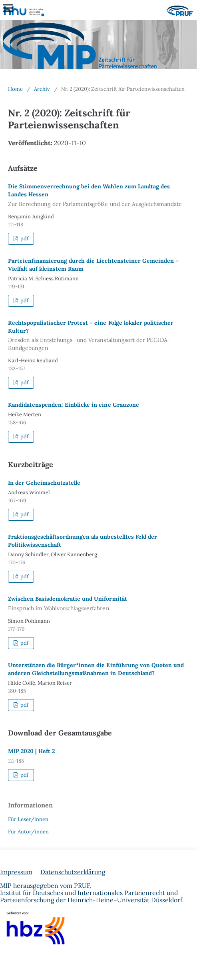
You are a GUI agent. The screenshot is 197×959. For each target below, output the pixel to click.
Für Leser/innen (28, 819)
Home (15, 89)
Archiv (42, 89)
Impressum (16, 872)
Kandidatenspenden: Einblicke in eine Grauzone (73, 404)
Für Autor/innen (28, 831)
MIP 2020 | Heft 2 (31, 751)
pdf (23, 238)
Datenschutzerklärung (72, 872)
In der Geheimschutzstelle (44, 482)
